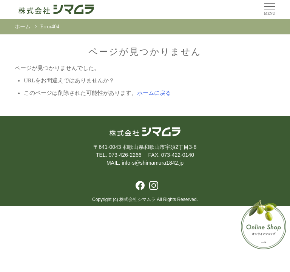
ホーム (23, 26)
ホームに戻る (154, 93)
